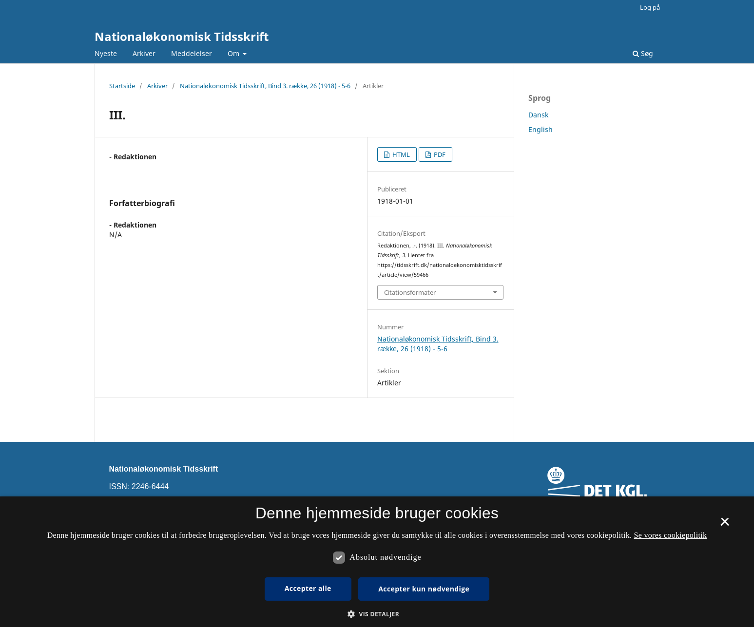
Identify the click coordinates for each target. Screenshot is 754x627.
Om (234, 53)
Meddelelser (191, 53)
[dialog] (377, 561)
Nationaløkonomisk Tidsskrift (182, 36)
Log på (650, 7)
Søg (643, 53)
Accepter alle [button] (308, 588)
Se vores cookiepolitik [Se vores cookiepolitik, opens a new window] (670, 535)
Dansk (538, 114)
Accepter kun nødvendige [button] (423, 588)
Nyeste (106, 53)
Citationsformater (410, 292)
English (540, 129)
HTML (400, 154)
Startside (122, 85)
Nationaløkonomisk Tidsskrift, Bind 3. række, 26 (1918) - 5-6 (265, 85)
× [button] (724, 525)
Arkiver (144, 53)
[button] (377, 614)
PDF (438, 154)
